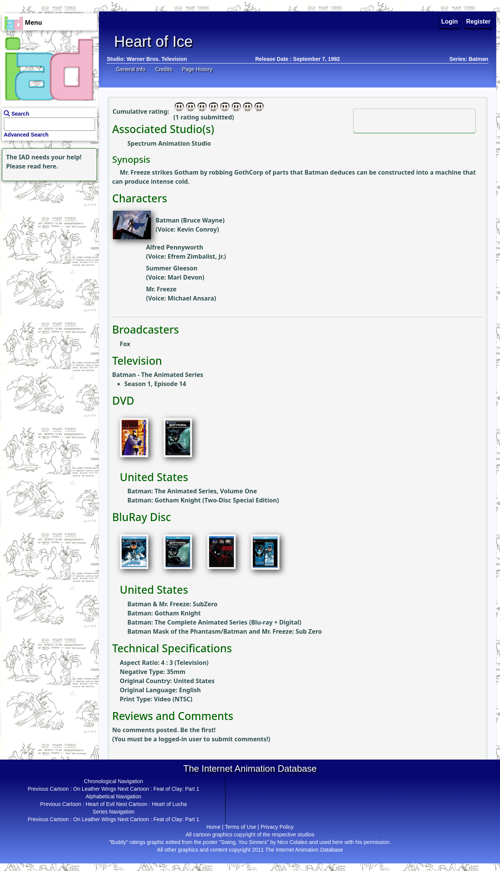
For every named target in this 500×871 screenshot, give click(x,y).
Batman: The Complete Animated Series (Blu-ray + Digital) (214, 622)
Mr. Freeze (161, 289)
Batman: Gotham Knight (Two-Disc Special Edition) (203, 500)
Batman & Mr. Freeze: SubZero (172, 604)
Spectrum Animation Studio (169, 143)
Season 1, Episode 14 (155, 384)
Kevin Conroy (197, 229)
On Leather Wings (94, 789)
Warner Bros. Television (157, 59)
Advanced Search (26, 135)
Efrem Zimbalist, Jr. (196, 256)
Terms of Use (240, 827)
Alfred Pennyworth (174, 247)
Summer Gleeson (171, 268)
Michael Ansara (191, 298)
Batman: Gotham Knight (164, 613)
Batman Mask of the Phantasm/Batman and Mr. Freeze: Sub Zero (224, 631)
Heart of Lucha (169, 804)
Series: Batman (468, 59)
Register (478, 21)
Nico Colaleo (292, 842)
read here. (42, 166)
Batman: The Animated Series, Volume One (192, 491)
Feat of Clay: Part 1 (176, 789)
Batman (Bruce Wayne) (190, 220)
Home (213, 827)
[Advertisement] (47, 230)
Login (449, 21)
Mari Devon (185, 277)
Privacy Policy (277, 827)
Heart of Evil (100, 804)
